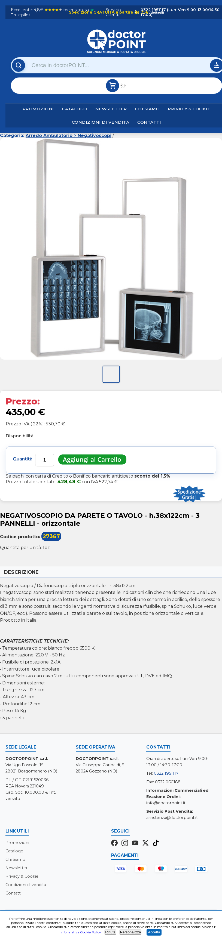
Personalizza (130, 932)
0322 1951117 (166, 773)
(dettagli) (156, 12)
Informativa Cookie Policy (80, 932)
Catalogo (74, 108)
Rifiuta (110, 932)
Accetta (154, 932)
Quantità (22, 459)
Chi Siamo (147, 108)
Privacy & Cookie (189, 108)
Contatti (149, 122)
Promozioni (38, 108)
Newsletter (111, 108)
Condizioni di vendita (100, 122)
